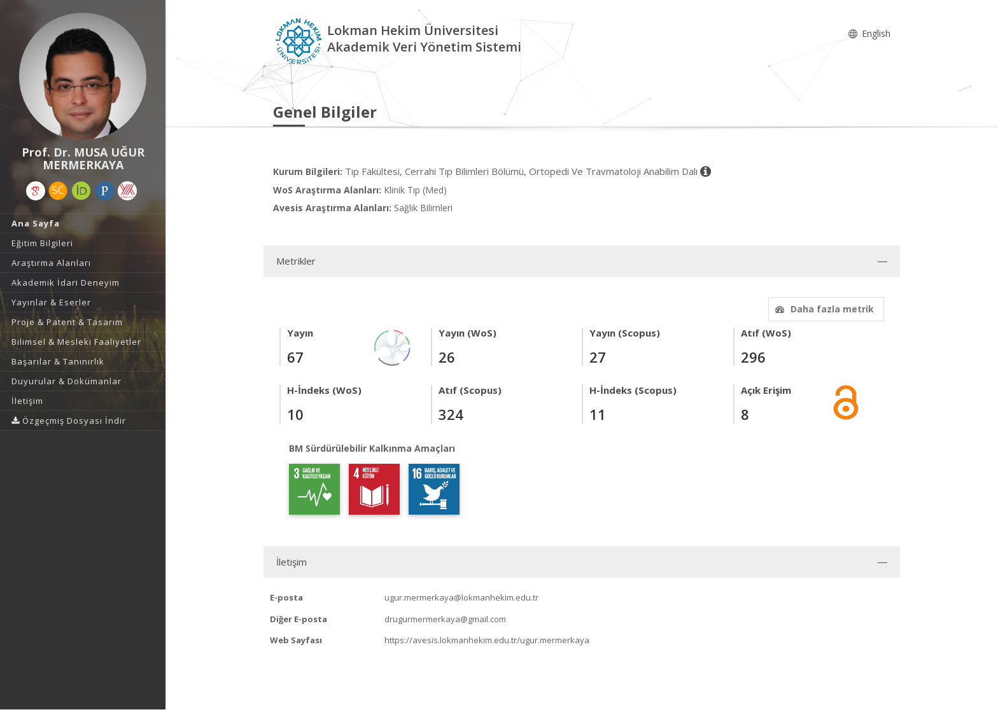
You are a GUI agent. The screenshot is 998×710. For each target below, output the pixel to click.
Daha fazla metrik (823, 309)
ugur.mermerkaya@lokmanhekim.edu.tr (461, 597)
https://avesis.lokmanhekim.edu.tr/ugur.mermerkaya (486, 640)
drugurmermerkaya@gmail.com (445, 619)
